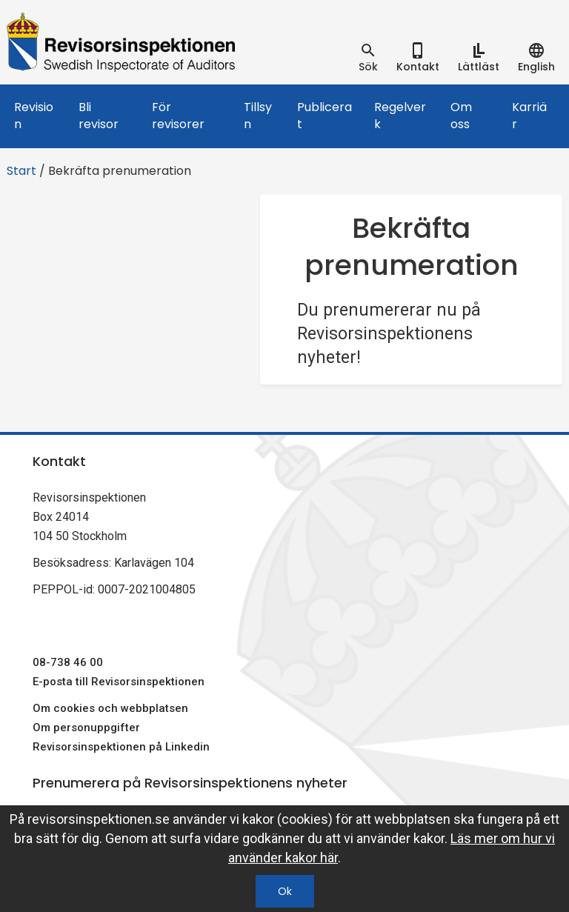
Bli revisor (99, 116)
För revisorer (178, 116)
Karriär (529, 116)
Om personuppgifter (86, 727)
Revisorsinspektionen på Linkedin (121, 746)
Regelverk (400, 116)
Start (21, 170)
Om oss (461, 116)
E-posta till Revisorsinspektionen (118, 681)
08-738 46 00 (68, 662)
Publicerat (324, 116)
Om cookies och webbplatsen (110, 708)
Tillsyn (258, 116)
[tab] (368, 57)
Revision (33, 116)
